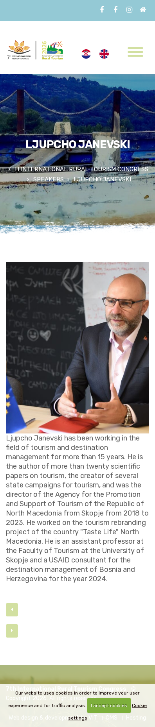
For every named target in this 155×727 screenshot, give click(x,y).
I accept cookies (109, 705)
